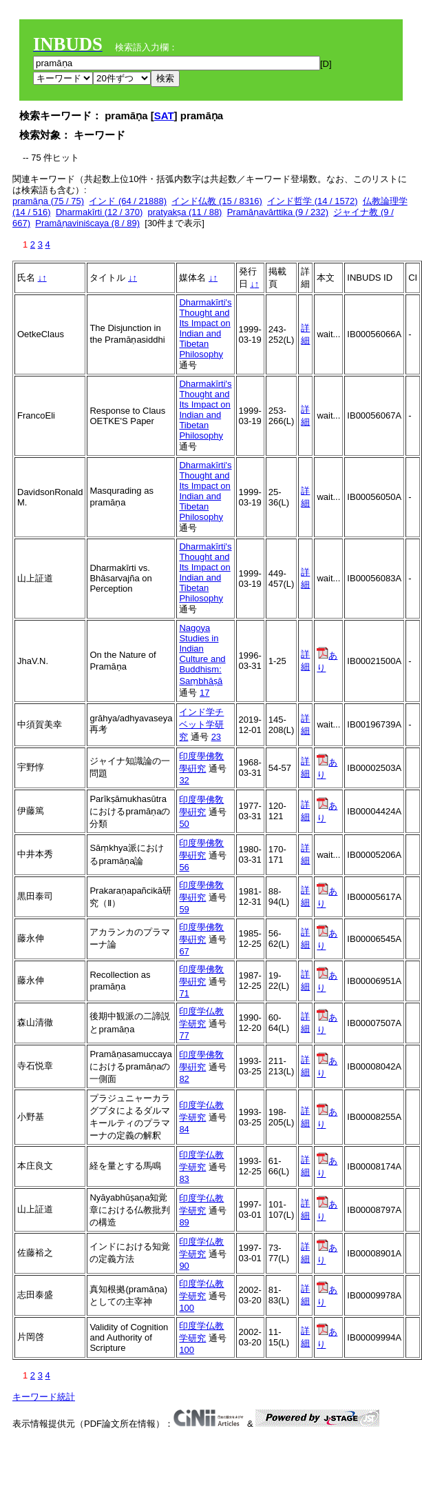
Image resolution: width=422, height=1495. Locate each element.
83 (184, 1179)
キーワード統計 (43, 1397)
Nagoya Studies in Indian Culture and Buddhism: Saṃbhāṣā (202, 654)
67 (184, 951)
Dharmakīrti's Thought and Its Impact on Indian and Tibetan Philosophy (205, 328)
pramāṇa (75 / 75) (48, 201)
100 (186, 1308)
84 (184, 1129)
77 (184, 1035)
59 (184, 909)
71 (184, 993)
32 (184, 780)
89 (184, 1222)
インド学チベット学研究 (201, 724)
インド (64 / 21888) (128, 201)
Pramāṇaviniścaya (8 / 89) (87, 223)
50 (184, 824)
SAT (164, 115)
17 (204, 693)
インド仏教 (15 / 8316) (216, 201)
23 (216, 737)
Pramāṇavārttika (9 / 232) (277, 212)
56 (184, 867)
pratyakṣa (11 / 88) (185, 212)
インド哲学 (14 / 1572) (312, 201)
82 (184, 1079)
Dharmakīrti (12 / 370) (99, 212)
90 (184, 1266)
